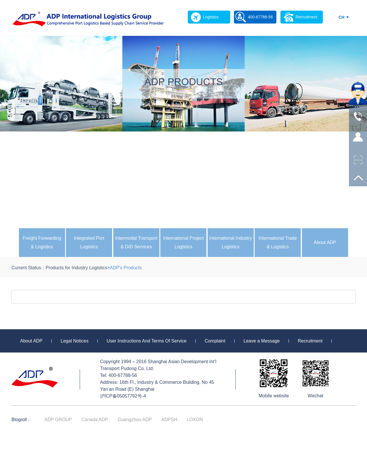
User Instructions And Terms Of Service (147, 340)
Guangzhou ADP (135, 419)
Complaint (215, 340)
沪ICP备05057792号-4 (123, 396)
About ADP (325, 242)
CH (341, 17)
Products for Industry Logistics (76, 267)
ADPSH (169, 419)
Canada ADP (94, 419)
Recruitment (310, 340)
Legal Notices (75, 340)
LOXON (195, 419)
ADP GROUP (58, 419)
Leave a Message (261, 340)
